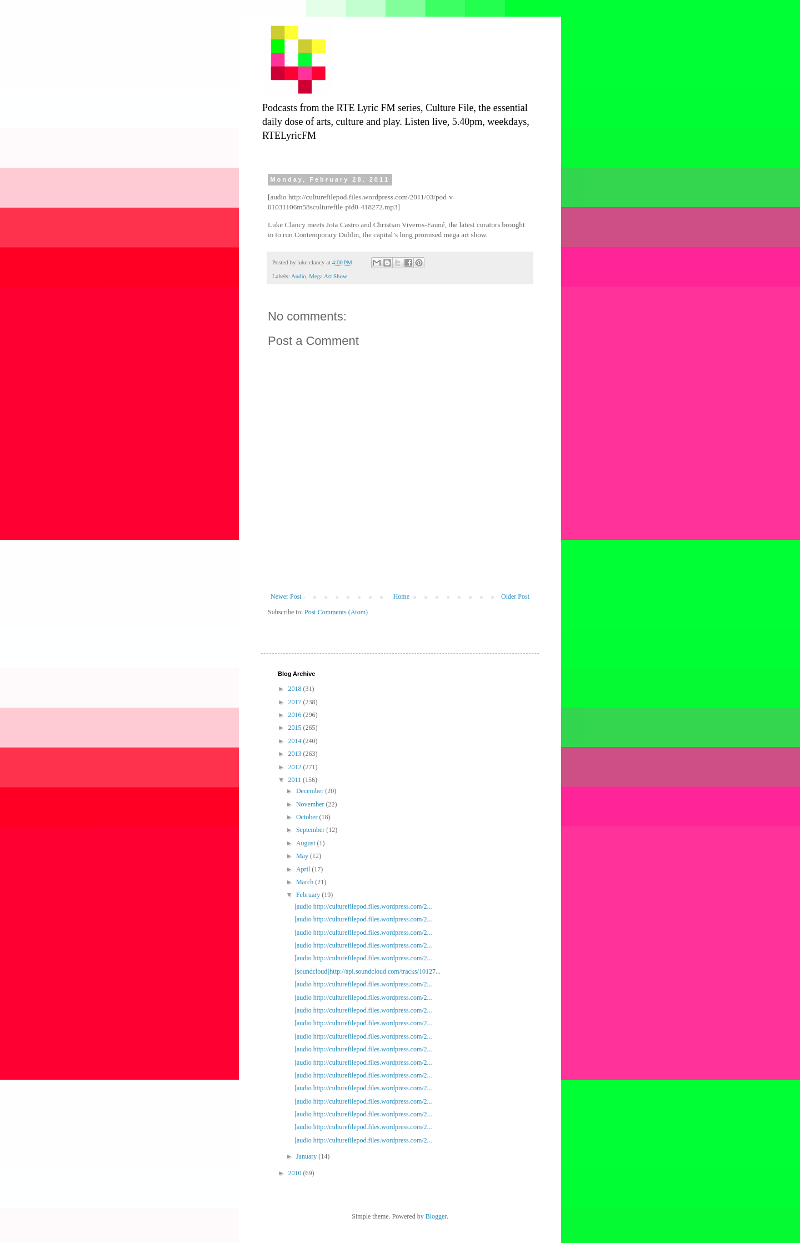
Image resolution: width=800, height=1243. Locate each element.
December (310, 791)
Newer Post (286, 596)
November (311, 804)
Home (401, 596)
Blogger (436, 1216)
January (307, 1156)
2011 (295, 780)
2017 (295, 702)
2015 (295, 727)
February (309, 895)
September (311, 830)
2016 (295, 715)
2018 (295, 689)
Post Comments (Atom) (336, 612)
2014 (295, 741)
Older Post (515, 596)
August (306, 843)
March (305, 882)
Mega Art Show (328, 276)
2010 (295, 1173)
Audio (298, 276)
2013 (295, 754)
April (304, 869)
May (303, 856)
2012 (295, 767)
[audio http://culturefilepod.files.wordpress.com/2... (363, 906)
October (307, 817)
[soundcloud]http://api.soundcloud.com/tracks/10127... (367, 971)
